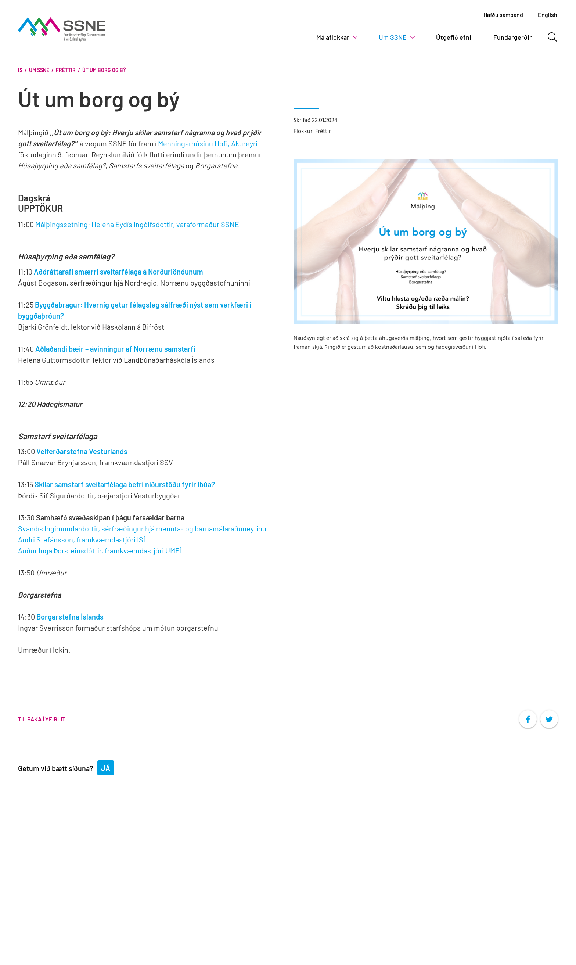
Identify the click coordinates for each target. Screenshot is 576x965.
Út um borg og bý (104, 70)
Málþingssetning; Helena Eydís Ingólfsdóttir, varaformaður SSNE (137, 224)
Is (20, 70)
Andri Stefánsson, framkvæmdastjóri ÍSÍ (81, 539)
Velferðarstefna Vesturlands (81, 451)
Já (105, 768)
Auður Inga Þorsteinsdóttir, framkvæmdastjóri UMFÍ (99, 550)
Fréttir (66, 70)
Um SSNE (39, 70)
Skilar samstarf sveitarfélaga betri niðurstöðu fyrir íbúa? (125, 484)
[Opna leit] (552, 37)
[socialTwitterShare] (549, 719)
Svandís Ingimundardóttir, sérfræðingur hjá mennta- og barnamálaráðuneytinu (142, 528)
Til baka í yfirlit (41, 718)
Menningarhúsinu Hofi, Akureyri (208, 143)
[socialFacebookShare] (528, 719)
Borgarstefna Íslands (70, 616)
